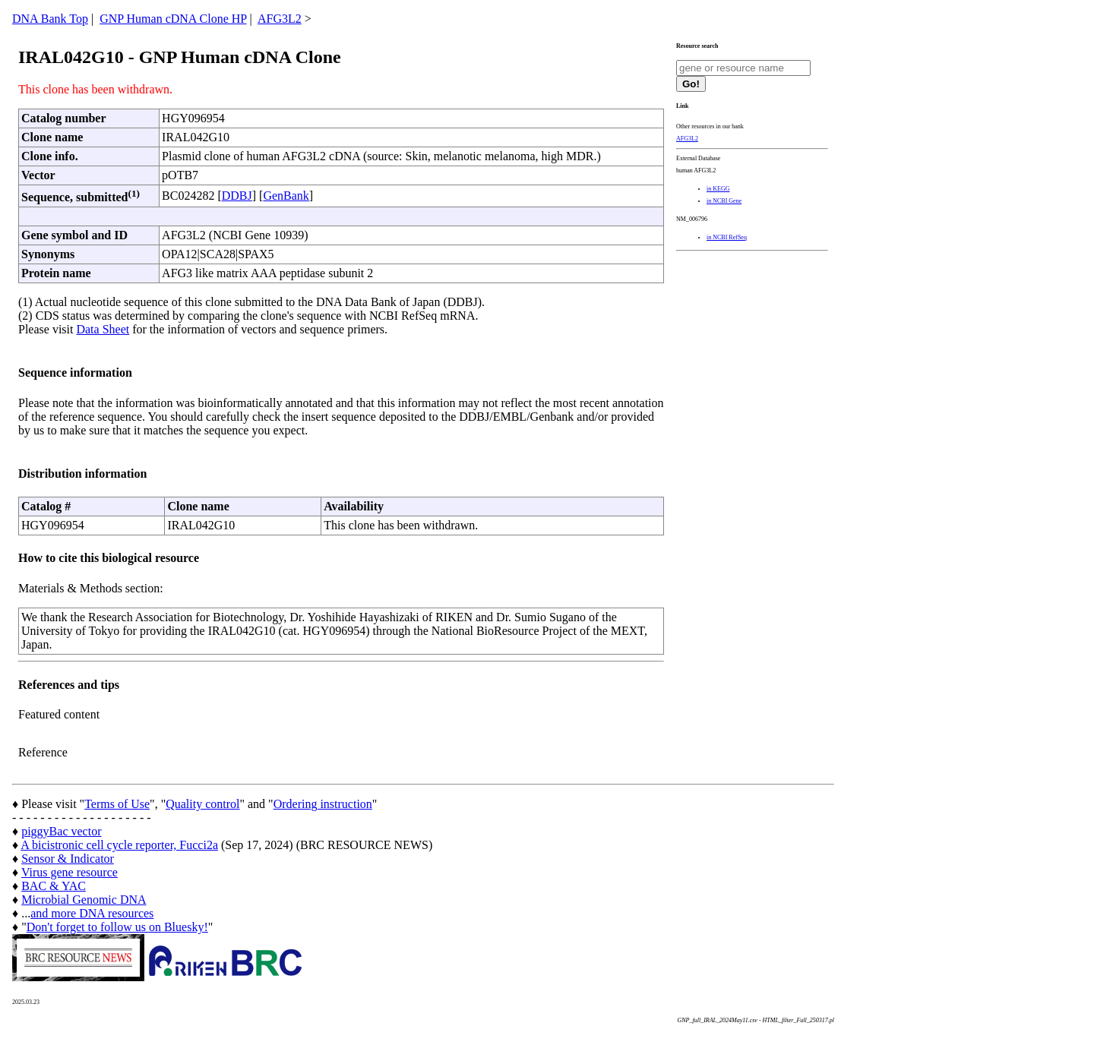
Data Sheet (102, 329)
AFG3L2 (280, 18)
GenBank (285, 195)
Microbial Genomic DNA (83, 899)
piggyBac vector (61, 831)
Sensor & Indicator (67, 858)
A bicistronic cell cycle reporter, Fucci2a (119, 844)
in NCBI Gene (724, 200)
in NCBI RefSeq (727, 237)
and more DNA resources (91, 913)
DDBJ (237, 195)
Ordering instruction (323, 803)
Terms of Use (117, 803)
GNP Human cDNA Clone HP (173, 18)
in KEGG (718, 188)
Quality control (202, 803)
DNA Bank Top (50, 18)
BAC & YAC (53, 885)
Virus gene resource (69, 872)
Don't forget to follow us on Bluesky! (117, 926)
